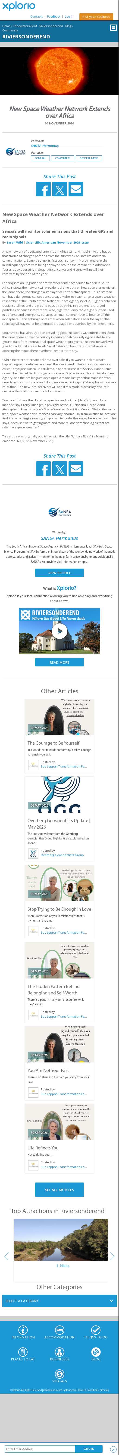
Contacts (37, 17)
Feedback (53, 17)
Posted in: (37, 152)
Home (6, 26)
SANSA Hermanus (45, 145)
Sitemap (104, 1390)
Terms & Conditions (88, 1390)
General (40, 158)
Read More (59, 662)
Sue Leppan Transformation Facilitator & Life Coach (64, 766)
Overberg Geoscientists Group (62, 855)
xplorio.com (70, 1390)
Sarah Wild (14, 242)
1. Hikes (62, 1265)
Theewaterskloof (25, 26)
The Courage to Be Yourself (53, 743)
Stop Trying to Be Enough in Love (59, 909)
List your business (96, 17)
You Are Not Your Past (48, 1070)
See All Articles (59, 1189)
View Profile (59, 572)
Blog (68, 26)
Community (10, 30)
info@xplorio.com (52, 1390)
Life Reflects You (43, 1148)
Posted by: (38, 140)
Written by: (59, 532)
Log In (69, 17)
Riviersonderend (51, 26)
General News (89, 158)
